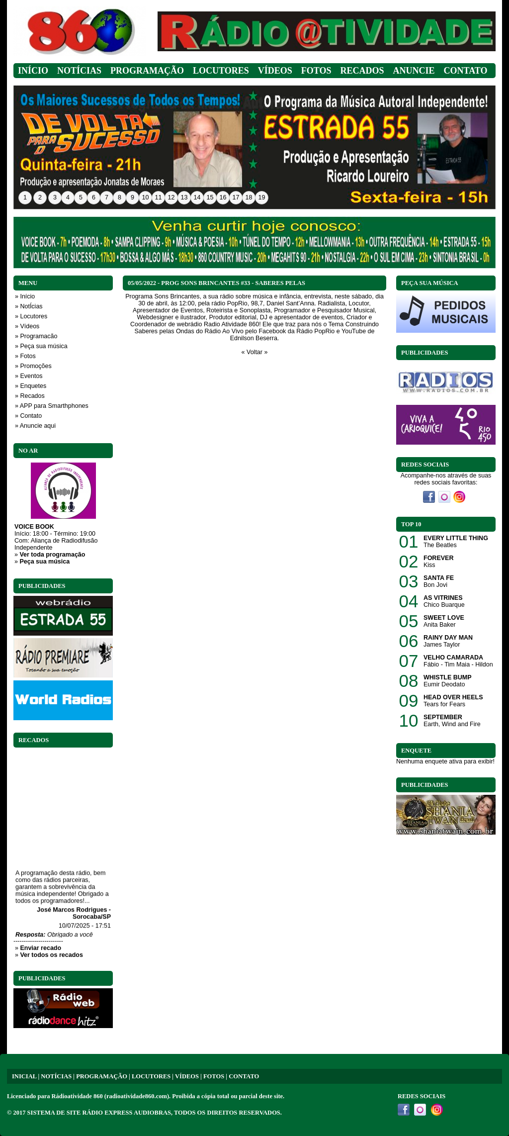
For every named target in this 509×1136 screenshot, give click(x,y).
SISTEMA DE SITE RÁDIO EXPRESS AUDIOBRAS (99, 1112)
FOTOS (213, 1076)
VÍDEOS (187, 1076)
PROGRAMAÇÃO (101, 1076)
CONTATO (244, 1076)
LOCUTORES (151, 1076)
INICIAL (24, 1076)
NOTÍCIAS (56, 1076)
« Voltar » (255, 352)
